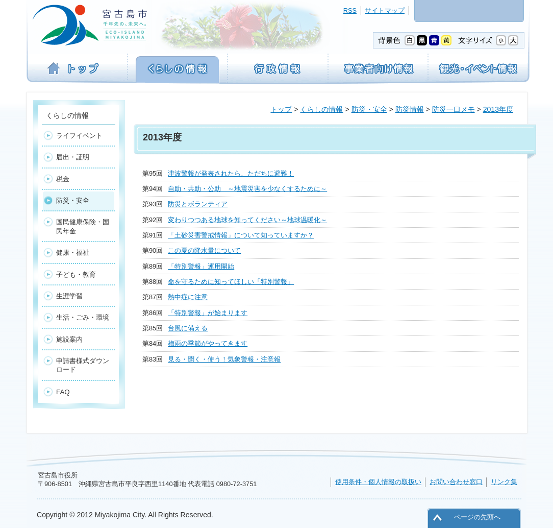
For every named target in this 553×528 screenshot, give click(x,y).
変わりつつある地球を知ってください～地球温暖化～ (247, 220)
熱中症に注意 (188, 297)
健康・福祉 (72, 252)
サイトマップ (385, 10)
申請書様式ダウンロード (82, 365)
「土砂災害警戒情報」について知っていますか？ (241, 235)
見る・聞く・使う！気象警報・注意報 (224, 359)
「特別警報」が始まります (207, 313)
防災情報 (409, 109)
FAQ (63, 392)
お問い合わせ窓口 (456, 482)
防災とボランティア (198, 204)
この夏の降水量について (204, 250)
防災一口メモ (453, 109)
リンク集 (504, 482)
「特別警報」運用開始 (201, 266)
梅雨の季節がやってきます (207, 343)
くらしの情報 (321, 109)
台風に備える (188, 328)
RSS (350, 10)
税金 (62, 179)
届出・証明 (72, 157)
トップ (281, 109)
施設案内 (69, 339)
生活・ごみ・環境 (82, 317)
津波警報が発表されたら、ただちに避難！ (231, 173)
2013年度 (498, 109)
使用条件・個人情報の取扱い (378, 482)
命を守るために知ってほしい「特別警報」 (231, 281)
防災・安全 (369, 109)
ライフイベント (79, 135)
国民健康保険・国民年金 (82, 226)
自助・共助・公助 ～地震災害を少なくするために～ (247, 189)
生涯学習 (69, 296)
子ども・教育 (76, 274)
